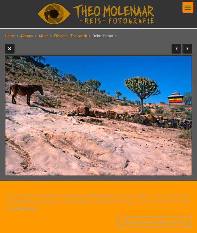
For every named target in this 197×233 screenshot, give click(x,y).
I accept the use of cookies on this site (154, 222)
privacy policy (25, 207)
